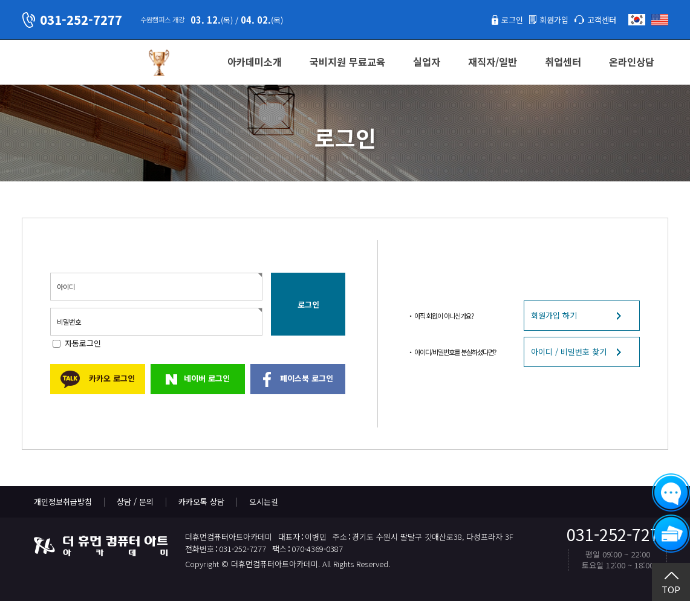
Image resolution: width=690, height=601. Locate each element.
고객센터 (601, 19)
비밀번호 (69, 321)
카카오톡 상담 (201, 501)
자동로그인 (83, 343)
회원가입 (553, 19)
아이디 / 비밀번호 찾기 (569, 351)
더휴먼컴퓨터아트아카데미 (79, 63)
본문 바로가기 (0, 0)
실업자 (426, 61)
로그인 (512, 19)
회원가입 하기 (554, 315)
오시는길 (263, 501)
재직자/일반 (492, 61)
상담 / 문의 (135, 501)
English (659, 19)
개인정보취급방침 (63, 501)
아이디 (66, 286)
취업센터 (563, 61)
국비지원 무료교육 (347, 61)
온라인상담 (631, 61)
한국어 (636, 19)
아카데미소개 (254, 61)
